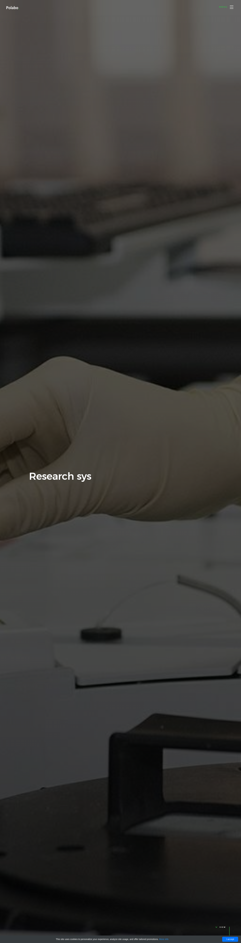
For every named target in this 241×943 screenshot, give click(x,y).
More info (163, 939)
